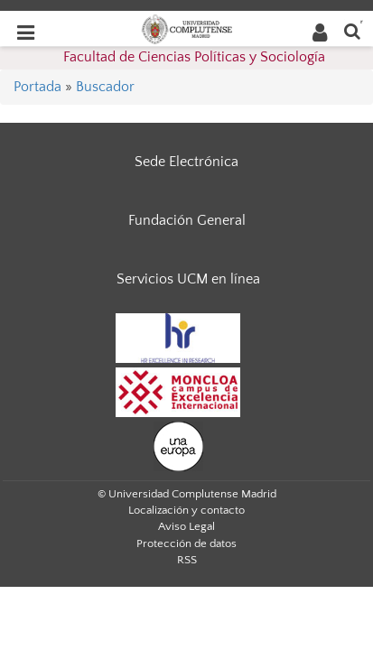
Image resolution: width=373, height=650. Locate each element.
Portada (37, 87)
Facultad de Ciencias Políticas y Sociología (194, 57)
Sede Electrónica (186, 161)
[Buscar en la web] (352, 30)
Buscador (105, 87)
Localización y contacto (186, 510)
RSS (187, 559)
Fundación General (187, 220)
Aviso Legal (186, 526)
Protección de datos (186, 543)
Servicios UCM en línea (188, 279)
